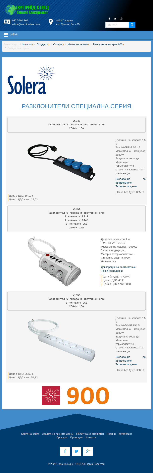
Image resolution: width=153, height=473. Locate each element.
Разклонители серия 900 (108, 44)
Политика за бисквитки (90, 433)
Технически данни (126, 186)
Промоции (76, 437)
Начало (27, 44)
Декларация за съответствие (118, 267)
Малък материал (78, 44)
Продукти (42, 44)
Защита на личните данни (58, 433)
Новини (111, 433)
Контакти (90, 437)
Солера (57, 44)
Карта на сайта (30, 433)
